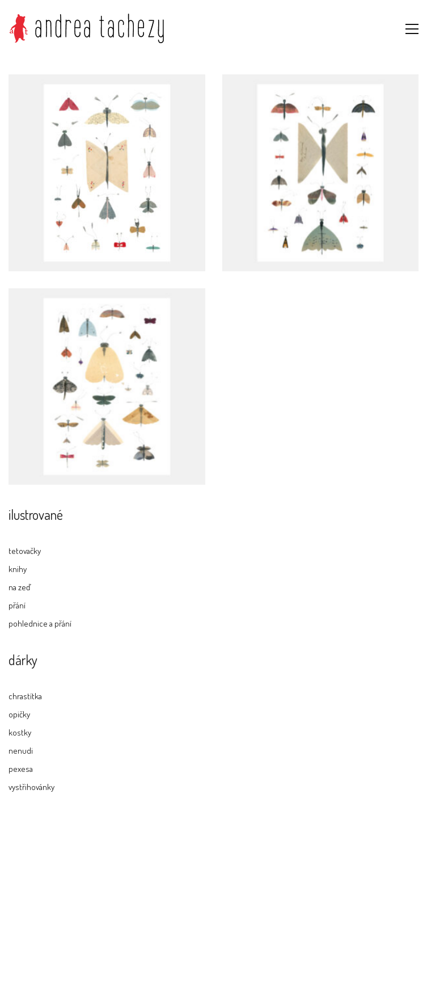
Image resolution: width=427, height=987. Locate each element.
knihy (18, 569)
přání (17, 605)
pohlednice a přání (40, 623)
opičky (19, 714)
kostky (20, 732)
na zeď (19, 587)
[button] (411, 29)
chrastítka (25, 696)
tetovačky (25, 550)
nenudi (21, 750)
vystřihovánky (31, 787)
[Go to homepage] (87, 28)
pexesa (21, 768)
